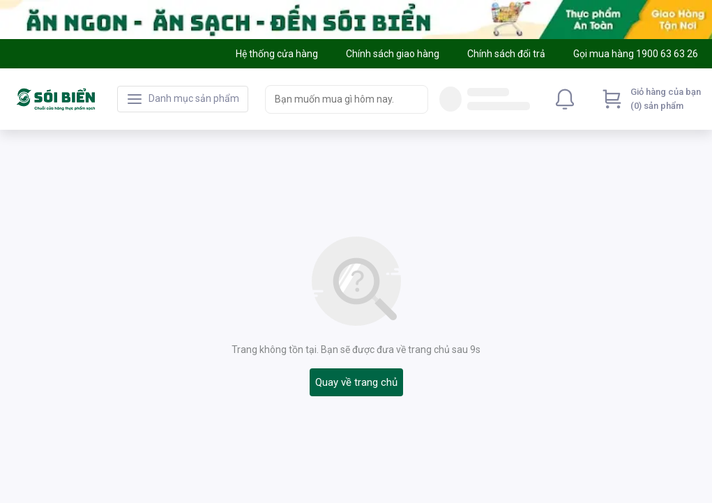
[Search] (414, 99)
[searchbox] (334, 99)
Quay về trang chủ (356, 382)
